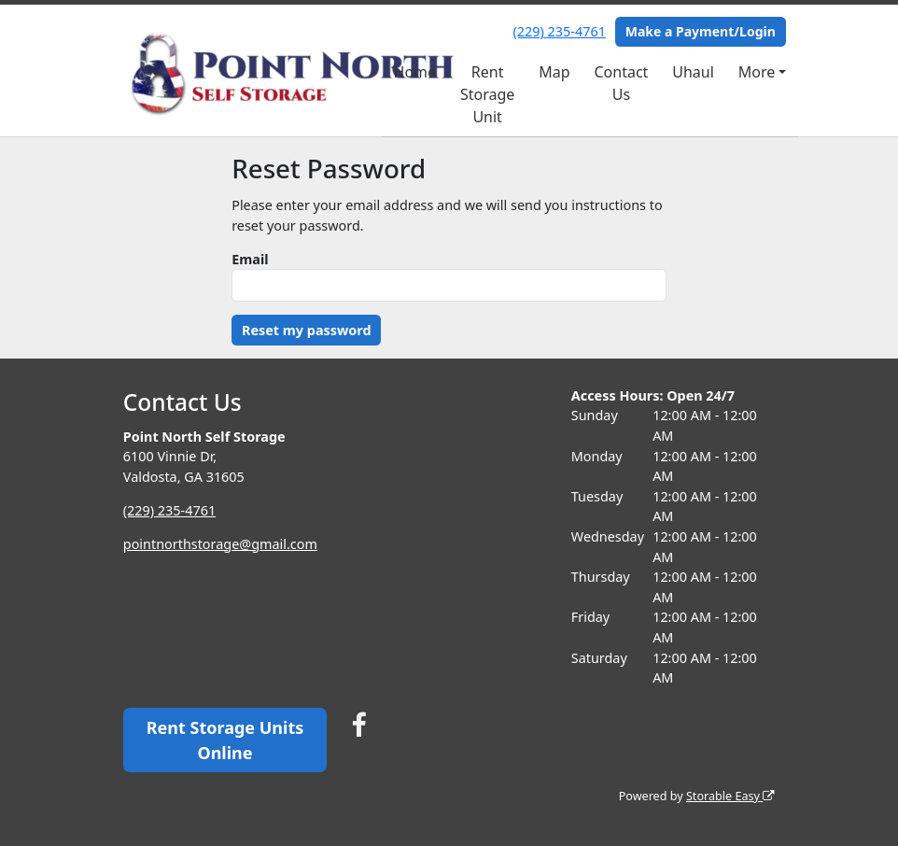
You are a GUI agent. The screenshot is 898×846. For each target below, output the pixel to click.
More (757, 72)
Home (415, 72)
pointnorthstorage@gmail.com (220, 544)
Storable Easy (730, 796)
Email (250, 259)
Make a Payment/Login (700, 31)
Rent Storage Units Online (225, 740)
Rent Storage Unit (487, 94)
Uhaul (693, 72)
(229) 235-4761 (559, 31)
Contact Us (621, 83)
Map (554, 72)
